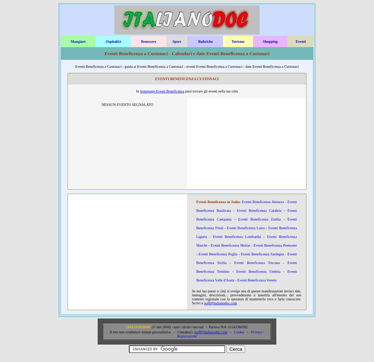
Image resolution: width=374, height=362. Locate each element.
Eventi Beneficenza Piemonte (275, 245)
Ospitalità (113, 42)
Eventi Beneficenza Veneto (257, 280)
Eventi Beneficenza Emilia (259, 219)
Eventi (301, 42)
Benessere (148, 42)
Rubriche (205, 42)
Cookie (239, 332)
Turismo (238, 42)
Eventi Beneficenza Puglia (218, 254)
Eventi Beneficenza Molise (230, 245)
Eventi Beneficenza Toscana (257, 263)
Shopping (270, 42)
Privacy (256, 332)
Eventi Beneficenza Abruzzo (263, 202)
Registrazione (187, 336)
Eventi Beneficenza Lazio (246, 228)
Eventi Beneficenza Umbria (258, 271)
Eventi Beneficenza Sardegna (262, 254)
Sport (176, 42)
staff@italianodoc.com (220, 303)
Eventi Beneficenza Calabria (259, 211)
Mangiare (77, 42)
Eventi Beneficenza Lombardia (237, 237)
